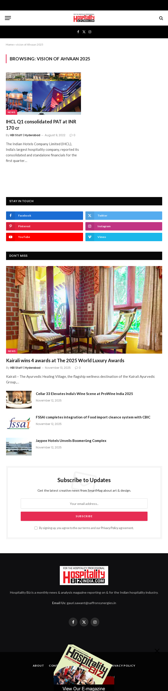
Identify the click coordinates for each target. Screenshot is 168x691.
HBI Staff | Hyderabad (25, 135)
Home (10, 44)
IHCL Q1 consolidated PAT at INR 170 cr (41, 125)
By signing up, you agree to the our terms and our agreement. (84, 528)
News (11, 112)
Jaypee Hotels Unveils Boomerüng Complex (71, 440)
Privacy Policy (109, 528)
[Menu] (8, 18)
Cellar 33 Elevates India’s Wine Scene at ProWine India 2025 (84, 394)
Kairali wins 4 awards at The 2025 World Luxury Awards (65, 360)
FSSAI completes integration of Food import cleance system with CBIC (93, 417)
